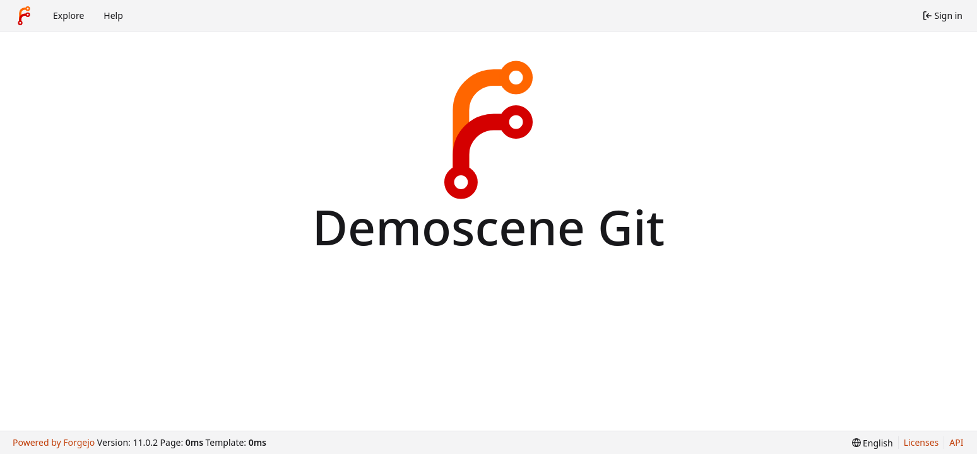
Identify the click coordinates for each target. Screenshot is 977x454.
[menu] (872, 443)
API (956, 442)
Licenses (921, 442)
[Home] (24, 15)
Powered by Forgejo (54, 442)
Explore (68, 15)
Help (113, 15)
